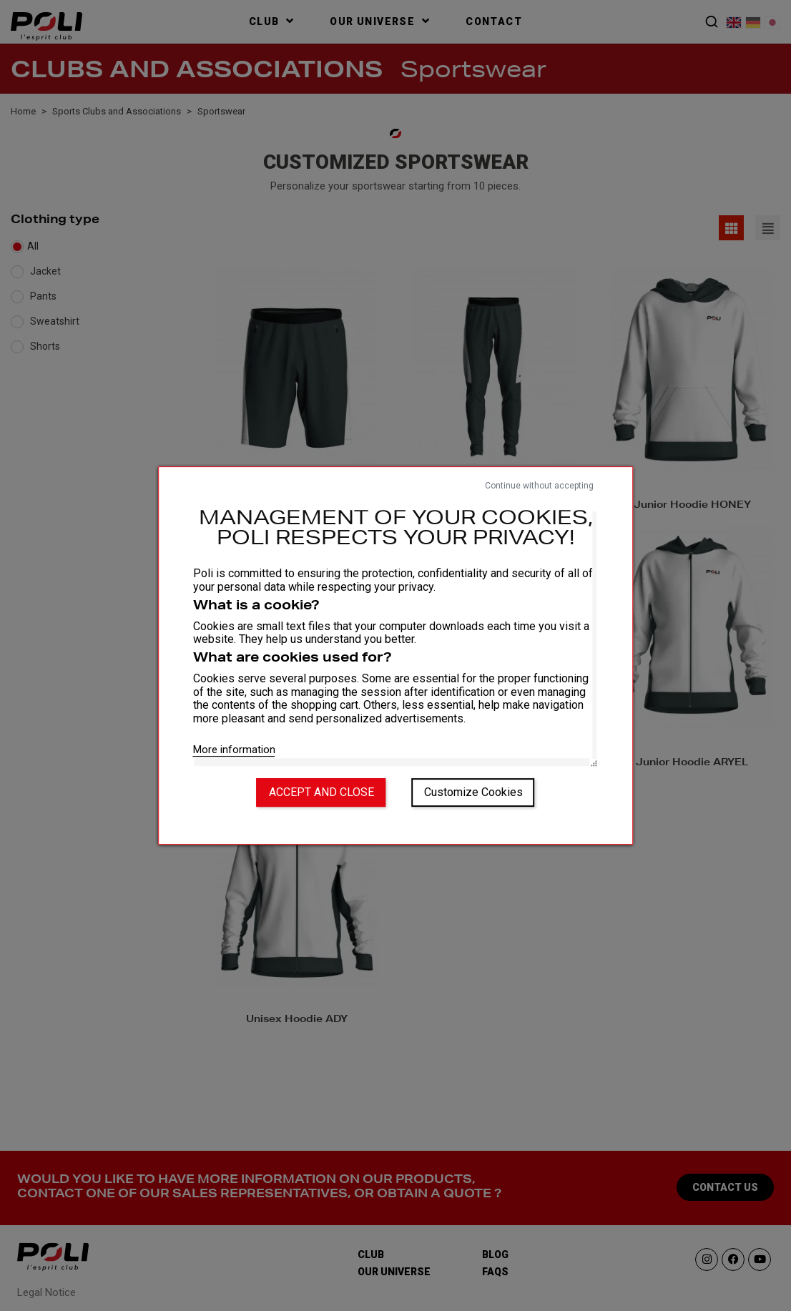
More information (234, 749)
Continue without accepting (539, 486)
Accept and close (321, 792)
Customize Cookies (473, 792)
